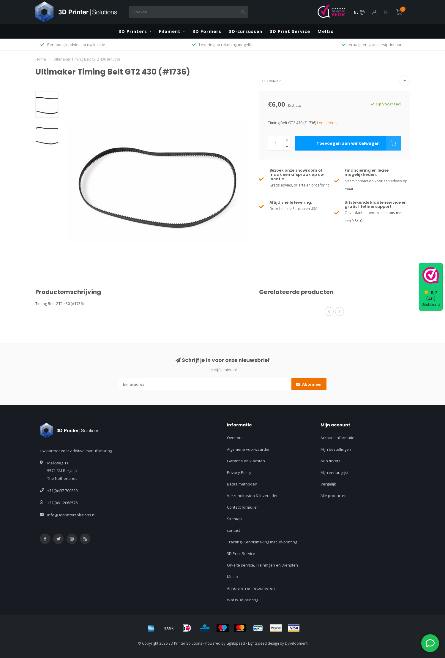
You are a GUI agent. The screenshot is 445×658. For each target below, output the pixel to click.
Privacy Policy (239, 472)
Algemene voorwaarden (249, 449)
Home (40, 59)
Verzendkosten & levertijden (253, 495)
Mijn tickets (330, 461)
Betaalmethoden (242, 484)
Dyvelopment (296, 643)
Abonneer (309, 384)
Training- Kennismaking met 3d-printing (262, 542)
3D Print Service (290, 31)
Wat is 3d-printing (242, 599)
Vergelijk (328, 484)
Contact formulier (242, 507)
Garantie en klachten (246, 461)
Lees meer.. (327, 122)
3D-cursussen (245, 31)
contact (233, 530)
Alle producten (334, 495)
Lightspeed (235, 643)
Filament (170, 31)
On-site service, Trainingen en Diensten (262, 565)
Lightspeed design (263, 643)
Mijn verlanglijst (334, 472)
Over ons (235, 437)
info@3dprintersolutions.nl (71, 515)
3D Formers (206, 31)
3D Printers (133, 31)
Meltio (326, 31)
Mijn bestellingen (336, 449)
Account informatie (337, 437)
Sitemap (234, 518)
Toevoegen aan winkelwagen (358, 143)
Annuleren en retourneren (251, 588)
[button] (329, 311)
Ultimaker (271, 81)
